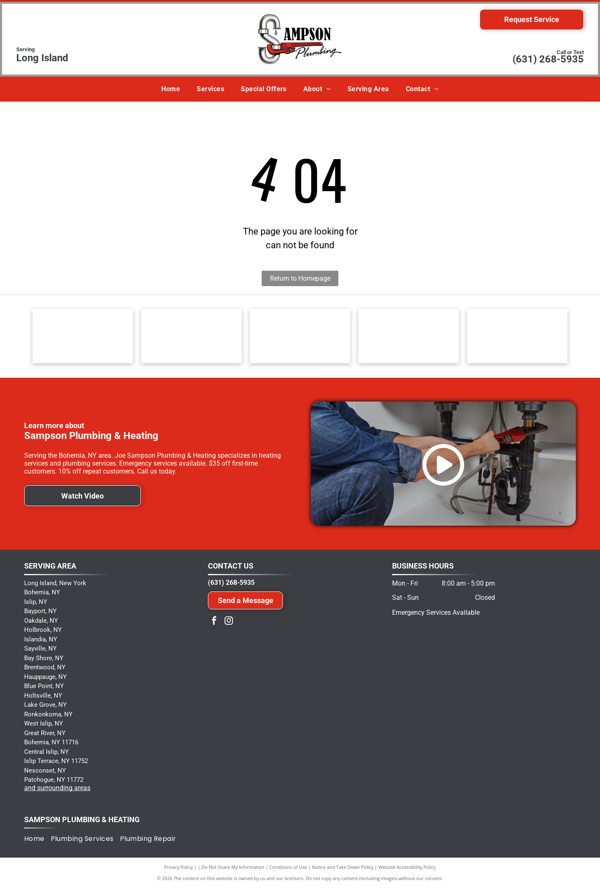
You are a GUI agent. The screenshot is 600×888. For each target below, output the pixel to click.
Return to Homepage (300, 278)
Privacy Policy (178, 867)
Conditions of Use (288, 867)
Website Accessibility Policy (407, 867)
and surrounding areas (57, 788)
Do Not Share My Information (233, 867)
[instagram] (228, 621)
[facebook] (214, 621)
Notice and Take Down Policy (343, 867)
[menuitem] (170, 89)
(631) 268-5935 (548, 59)
